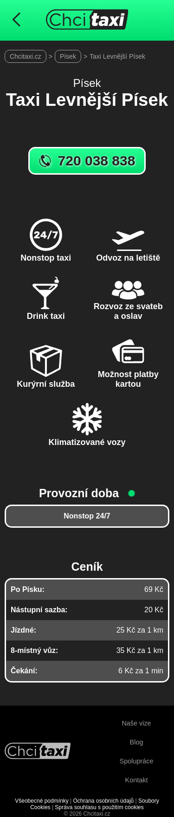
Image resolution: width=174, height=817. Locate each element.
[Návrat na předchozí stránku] (16, 20)
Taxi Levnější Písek (117, 56)
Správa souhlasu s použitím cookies (99, 807)
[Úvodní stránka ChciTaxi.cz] (87, 20)
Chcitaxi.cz (25, 56)
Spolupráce (137, 761)
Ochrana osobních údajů (103, 801)
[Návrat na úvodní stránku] (38, 752)
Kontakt (136, 780)
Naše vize (136, 723)
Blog (136, 742)
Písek (68, 56)
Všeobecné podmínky (41, 801)
